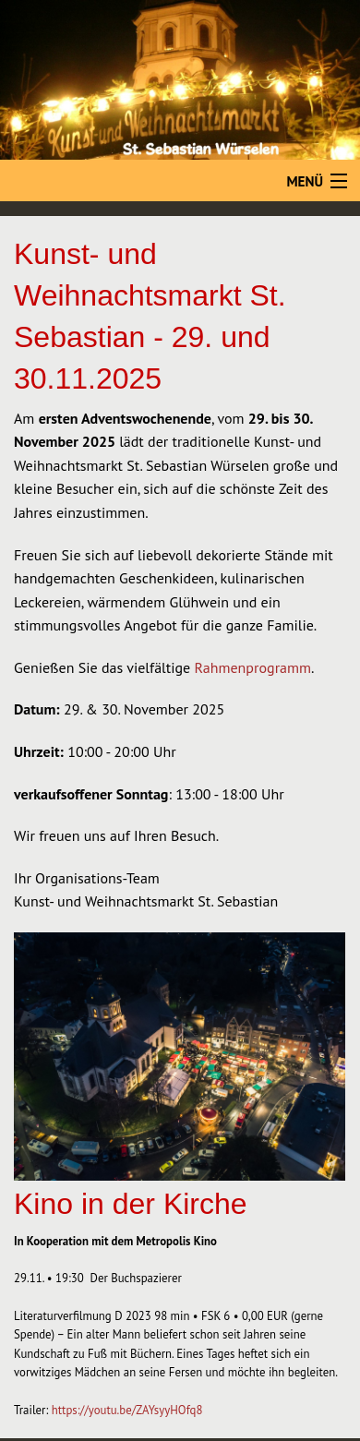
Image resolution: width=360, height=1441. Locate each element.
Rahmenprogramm (252, 667)
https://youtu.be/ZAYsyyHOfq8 (127, 1410)
